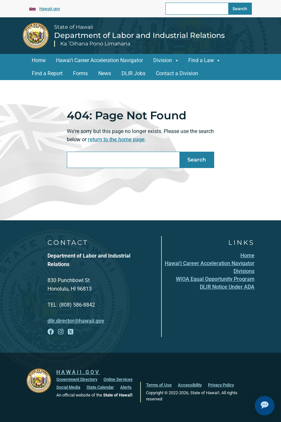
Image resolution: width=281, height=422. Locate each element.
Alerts (126, 387)
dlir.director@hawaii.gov (75, 321)
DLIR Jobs (133, 73)
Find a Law (201, 60)
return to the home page (116, 139)
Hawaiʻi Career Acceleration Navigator (99, 60)
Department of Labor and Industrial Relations (139, 35)
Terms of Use (159, 384)
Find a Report (47, 73)
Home (39, 60)
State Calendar (100, 387)
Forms (80, 73)
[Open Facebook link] (50, 332)
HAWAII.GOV (78, 371)
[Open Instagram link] (61, 332)
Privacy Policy (221, 384)
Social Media (68, 387)
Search (240, 8)
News (104, 73)
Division (162, 60)
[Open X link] (70, 332)
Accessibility (190, 384)
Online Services (118, 379)
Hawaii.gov (49, 8)
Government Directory (76, 379)
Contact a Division (177, 73)
